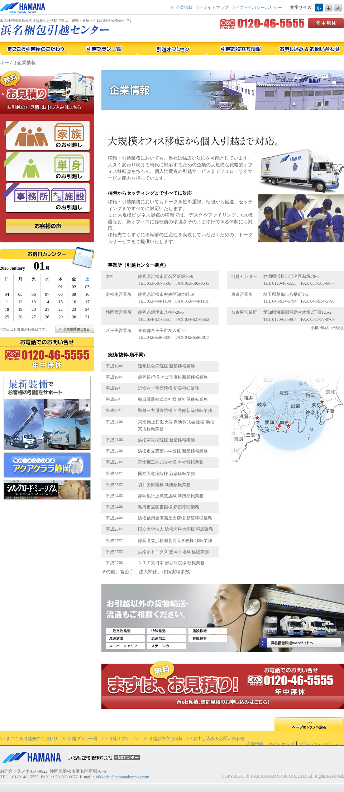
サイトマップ (216, 7)
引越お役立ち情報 (165, 738)
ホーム (7, 62)
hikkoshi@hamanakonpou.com (122, 776)
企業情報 (184, 7)
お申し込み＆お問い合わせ (219, 738)
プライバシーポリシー (260, 7)
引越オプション (123, 738)
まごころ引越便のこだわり (32, 738)
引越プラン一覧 (83, 738)
